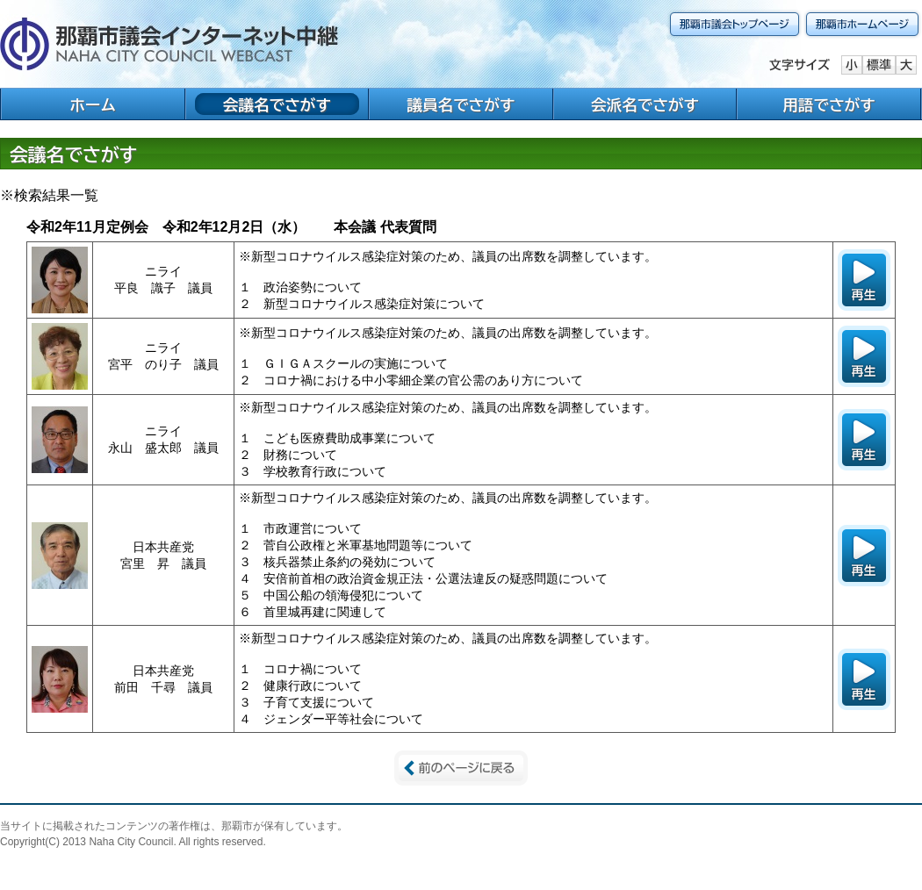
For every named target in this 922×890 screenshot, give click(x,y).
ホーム (92, 104)
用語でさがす (828, 104)
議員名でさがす (461, 104)
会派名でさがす (645, 104)
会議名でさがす (277, 104)
